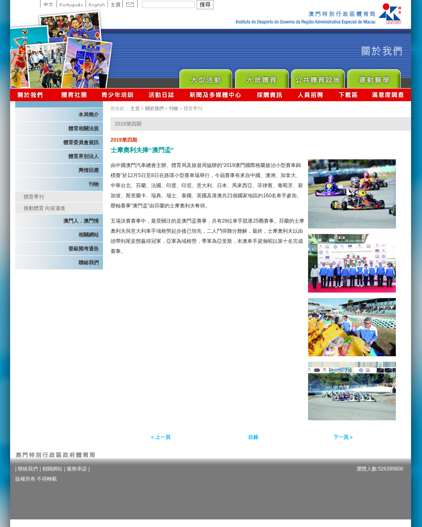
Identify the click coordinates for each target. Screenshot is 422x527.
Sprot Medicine (374, 76)
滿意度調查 (388, 94)
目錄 (253, 437)
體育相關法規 (83, 129)
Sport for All (261, 76)
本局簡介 (88, 115)
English (97, 4)
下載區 (348, 94)
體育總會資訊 (74, 94)
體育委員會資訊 (81, 142)
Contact (130, 4)
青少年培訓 (118, 94)
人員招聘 (310, 94)
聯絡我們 (88, 263)
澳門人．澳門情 (81, 221)
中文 (48, 4)
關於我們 (32, 94)
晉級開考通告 (83, 249)
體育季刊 (34, 197)
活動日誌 (162, 94)
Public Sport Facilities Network (317, 76)
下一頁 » (343, 437)
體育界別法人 (83, 156)
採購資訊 (269, 94)
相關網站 (88, 235)
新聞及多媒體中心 (216, 94)
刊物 (94, 184)
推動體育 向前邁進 (44, 208)
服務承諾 (77, 469)
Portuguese (71, 4)
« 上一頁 (160, 437)
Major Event (205, 76)
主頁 (115, 4)
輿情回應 (88, 170)
